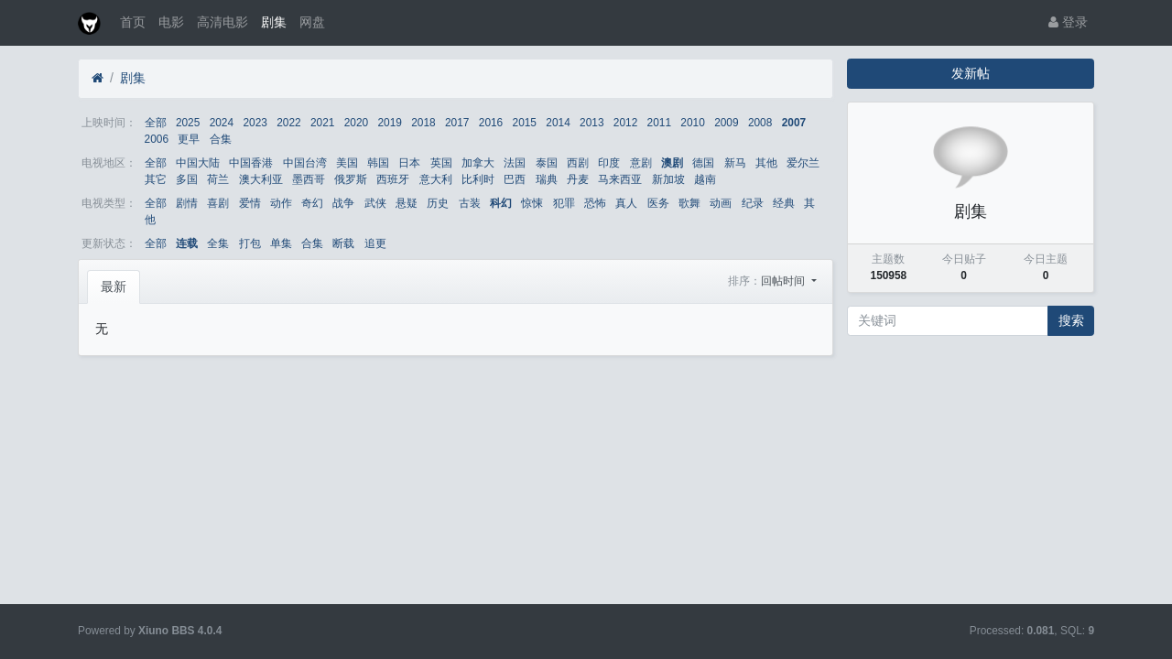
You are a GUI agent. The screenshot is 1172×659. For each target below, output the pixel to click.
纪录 (753, 203)
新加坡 (668, 179)
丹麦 (578, 179)
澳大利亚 (261, 179)
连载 (187, 243)
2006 (156, 139)
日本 (409, 163)
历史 (438, 203)
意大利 (435, 179)
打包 (250, 243)
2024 (221, 122)
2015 (525, 122)
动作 (281, 203)
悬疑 (407, 203)
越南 (705, 179)
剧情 (187, 203)
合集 (221, 139)
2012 (625, 122)
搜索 (1071, 320)
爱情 (250, 203)
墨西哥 (308, 179)
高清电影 (222, 22)
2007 (794, 122)
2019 (389, 122)
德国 (703, 163)
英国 (441, 163)
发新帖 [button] (970, 73)
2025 (188, 122)
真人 (626, 203)
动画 (721, 203)
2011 (659, 122)
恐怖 (595, 203)
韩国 (378, 163)
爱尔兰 (803, 163)
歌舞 (689, 203)
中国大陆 (198, 163)
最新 (113, 286)
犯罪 (564, 203)
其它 (156, 179)
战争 (343, 203)
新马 (735, 163)
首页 (133, 22)
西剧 (578, 163)
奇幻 (312, 203)
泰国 (547, 163)
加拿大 (477, 163)
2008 (760, 122)
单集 (281, 243)
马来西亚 (620, 179)
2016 (491, 122)
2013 (591, 122)
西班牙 (392, 179)
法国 (515, 163)
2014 (558, 122)
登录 (1068, 22)
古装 (470, 203)
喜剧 (218, 203)
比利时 (477, 179)
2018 (423, 122)
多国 (187, 179)
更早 (189, 139)
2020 (356, 122)
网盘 (312, 22)
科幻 (501, 203)
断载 (343, 243)
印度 (609, 163)
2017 (457, 122)
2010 (692, 122)
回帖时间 (784, 281)
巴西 (515, 179)
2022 (288, 122)
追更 (375, 243)
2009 (726, 122)
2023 (254, 122)
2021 (322, 122)
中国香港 (251, 163)
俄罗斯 (350, 179)
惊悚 (532, 203)
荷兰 (218, 179)
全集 (218, 243)
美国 (347, 163)
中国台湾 (305, 163)
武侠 (375, 203)
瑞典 (547, 179)
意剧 (641, 163)
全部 (156, 122)
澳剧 (672, 163)
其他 (766, 163)
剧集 (274, 22)
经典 (784, 203)
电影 (171, 22)
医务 (658, 203)
